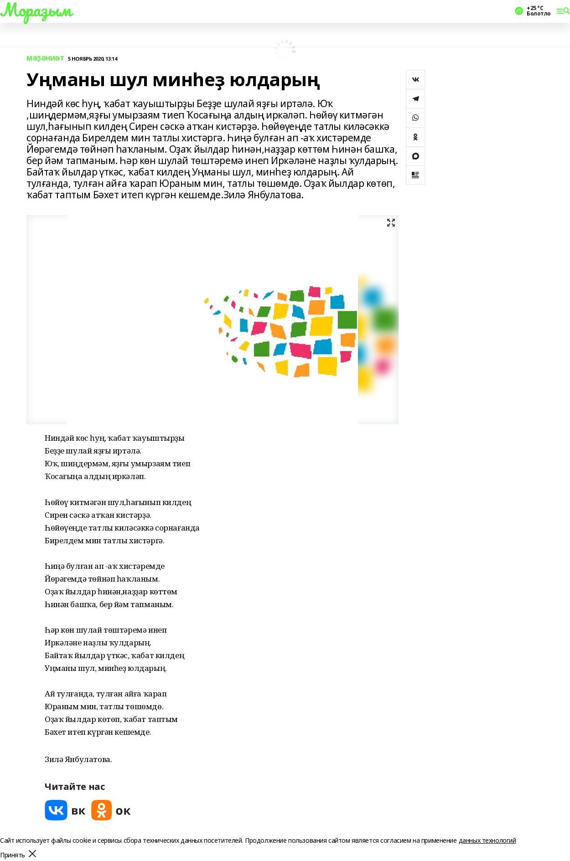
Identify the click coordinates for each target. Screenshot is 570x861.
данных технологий (487, 840)
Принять (12, 855)
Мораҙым (35, 9)
